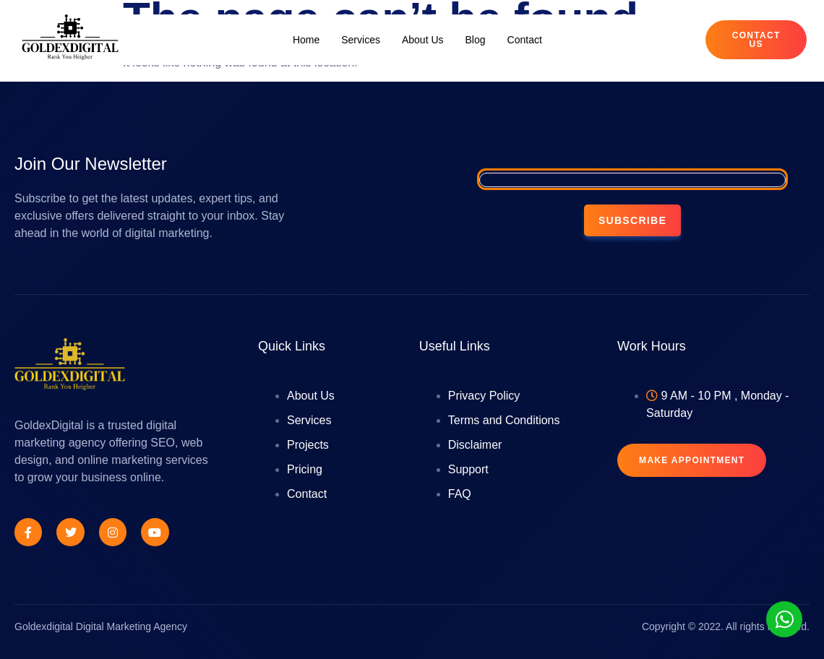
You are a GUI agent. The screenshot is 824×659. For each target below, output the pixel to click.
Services (360, 40)
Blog (475, 40)
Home (306, 40)
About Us (423, 40)
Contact (524, 40)
